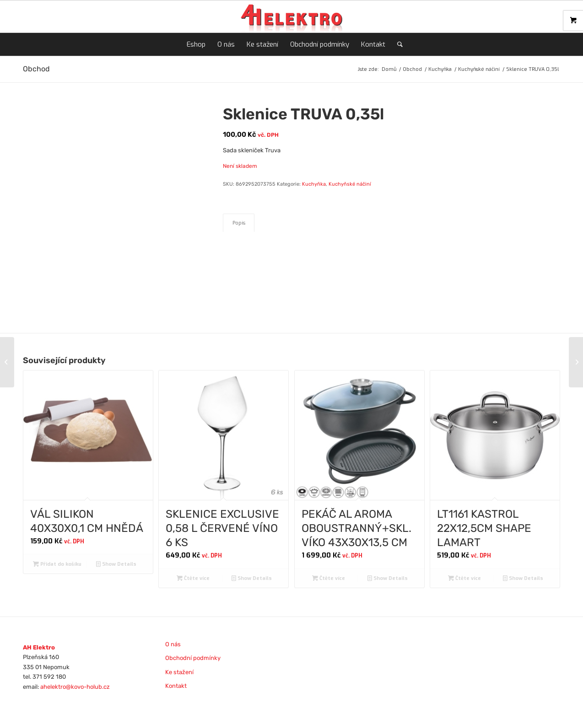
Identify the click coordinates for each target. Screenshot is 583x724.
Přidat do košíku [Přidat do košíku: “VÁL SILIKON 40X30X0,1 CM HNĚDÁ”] (57, 564)
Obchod (36, 68)
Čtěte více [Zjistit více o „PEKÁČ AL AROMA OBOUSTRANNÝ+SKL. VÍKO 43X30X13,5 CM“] (328, 578)
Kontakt (176, 685)
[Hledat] (397, 44)
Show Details (116, 564)
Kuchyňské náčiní (350, 184)
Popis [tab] (238, 223)
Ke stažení (179, 672)
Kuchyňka (314, 184)
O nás (173, 644)
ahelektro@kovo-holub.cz (75, 686)
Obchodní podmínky (193, 657)
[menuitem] (196, 44)
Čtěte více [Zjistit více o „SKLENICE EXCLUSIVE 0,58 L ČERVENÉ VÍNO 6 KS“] (193, 578)
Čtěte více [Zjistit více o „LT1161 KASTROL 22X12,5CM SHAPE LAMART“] (464, 578)
